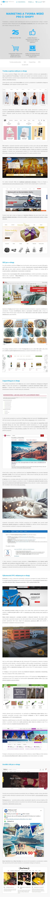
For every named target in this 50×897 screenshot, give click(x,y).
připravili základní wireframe (9, 217)
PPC (39, 62)
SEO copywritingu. (21, 484)
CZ (44, 1)
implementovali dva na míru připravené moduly (12, 183)
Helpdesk (39, 2)
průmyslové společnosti (31, 620)
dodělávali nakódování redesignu (27, 182)
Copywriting (32, 62)
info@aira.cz (31, 2)
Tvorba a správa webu (15, 62)
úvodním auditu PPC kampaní (10, 580)
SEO (25, 62)
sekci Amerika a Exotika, (21, 428)
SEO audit (44, 265)
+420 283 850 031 (21, 2)
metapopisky (31, 420)
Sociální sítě (25, 64)
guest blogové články (25, 565)
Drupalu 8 (32, 111)
